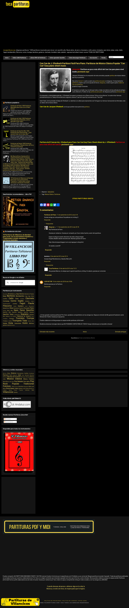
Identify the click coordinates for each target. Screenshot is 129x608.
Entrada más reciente (47, 332)
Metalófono (6, 308)
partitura (112, 75)
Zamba (16, 392)
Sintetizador (17, 314)
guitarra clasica (7, 325)
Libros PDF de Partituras (37, 57)
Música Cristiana (28, 379)
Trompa (30, 318)
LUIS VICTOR (48, 281)
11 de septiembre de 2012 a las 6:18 (67, 215)
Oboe (11, 308)
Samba (20, 388)
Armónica (11, 294)
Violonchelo (17, 323)
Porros (16, 386)
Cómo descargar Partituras (77, 57)
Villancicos (8, 392)
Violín (25, 323)
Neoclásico (6, 381)
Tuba (24, 320)
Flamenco (6, 375)
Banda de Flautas (29, 294)
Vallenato (27, 390)
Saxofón (30, 310)
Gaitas (14, 306)
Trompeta (17, 320)
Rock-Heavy (10, 388)
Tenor (32, 316)
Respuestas (49, 223)
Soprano (24, 314)
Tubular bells (31, 321)
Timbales (5, 318)
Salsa (16, 388)
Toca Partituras (54, 268)
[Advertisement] (17, 28)
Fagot (22, 303)
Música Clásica (49, 194)
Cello (11, 298)
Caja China (31, 296)
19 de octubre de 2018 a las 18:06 (62, 281)
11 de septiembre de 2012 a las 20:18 (68, 227)
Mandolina (31, 306)
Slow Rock (29, 388)
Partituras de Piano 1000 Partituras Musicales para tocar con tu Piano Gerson (21, 107)
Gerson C (81, 81)
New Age (11, 381)
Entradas (7, 419)
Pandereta (16, 308)
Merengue (23, 376)
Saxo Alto (10, 310)
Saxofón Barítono (17, 312)
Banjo (4, 296)
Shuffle (24, 388)
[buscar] (19, 283)
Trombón (20, 318)
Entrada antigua (120, 332)
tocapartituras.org (9, 50)
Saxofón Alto (7, 312)
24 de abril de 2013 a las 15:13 (67, 268)
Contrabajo (6, 301)
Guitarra (20, 306)
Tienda (103, 57)
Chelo (17, 298)
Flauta (31, 303)
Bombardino (20, 296)
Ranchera (20, 386)
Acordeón (5, 294)
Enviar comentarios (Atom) (87, 338)
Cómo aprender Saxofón (57, 57)
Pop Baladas (18, 381)
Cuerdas (15, 303)
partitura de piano (100, 81)
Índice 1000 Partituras (19, 57)
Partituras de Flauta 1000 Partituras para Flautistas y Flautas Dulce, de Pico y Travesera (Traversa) (22, 145)
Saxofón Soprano (29, 312)
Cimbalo (22, 298)
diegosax (102, 82)
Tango (15, 390)
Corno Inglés (17, 301)
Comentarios (8, 422)
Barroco (5, 373)
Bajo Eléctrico (20, 294)
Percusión (27, 308)
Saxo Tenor (19, 310)
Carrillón (5, 298)
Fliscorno (7, 306)
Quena (4, 310)
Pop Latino (26, 381)
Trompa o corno (7, 321)
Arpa (15, 294)
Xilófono (31, 323)
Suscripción (93, 57)
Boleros (13, 373)
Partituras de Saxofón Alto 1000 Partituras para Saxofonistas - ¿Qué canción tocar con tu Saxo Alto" (21, 132)
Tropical (21, 390)
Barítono (11, 296)
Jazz (19, 375)
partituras (75, 82)
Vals (33, 390)
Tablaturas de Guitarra (24, 316)
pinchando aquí (83, 72)
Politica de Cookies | (70, 600)
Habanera (15, 375)
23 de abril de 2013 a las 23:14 (59, 256)
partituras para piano (96, 92)
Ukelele (5, 323)
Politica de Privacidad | (53, 600)
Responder (47, 220)
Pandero (21, 308)
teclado (13, 325)
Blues (8, 373)
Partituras (57, 194)
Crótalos (27, 301)
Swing (10, 390)
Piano (32, 308)
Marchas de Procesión (13, 376)
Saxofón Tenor (8, 314)
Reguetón (26, 386)
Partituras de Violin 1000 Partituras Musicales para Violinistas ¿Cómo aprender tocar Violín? (21, 120)
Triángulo (11, 318)
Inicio (7, 57)
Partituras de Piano (50, 215)
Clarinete (30, 298)
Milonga (28, 376)
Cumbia (26, 373)
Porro (13, 386)
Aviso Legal (82, 600)
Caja (26, 296)
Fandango (31, 373)
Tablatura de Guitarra (10, 316)
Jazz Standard (25, 375)
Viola (10, 323)
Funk (10, 375)
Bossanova (20, 373)
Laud (26, 306)
